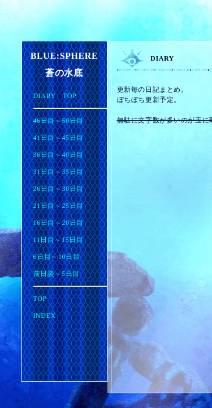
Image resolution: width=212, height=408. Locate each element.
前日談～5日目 (56, 274)
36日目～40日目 (58, 155)
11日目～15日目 (58, 240)
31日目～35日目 (58, 172)
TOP (40, 299)
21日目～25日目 (58, 206)
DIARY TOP (55, 96)
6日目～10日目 (56, 257)
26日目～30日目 (58, 189)
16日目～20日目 (58, 223)
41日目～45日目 (58, 138)
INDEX (44, 316)
